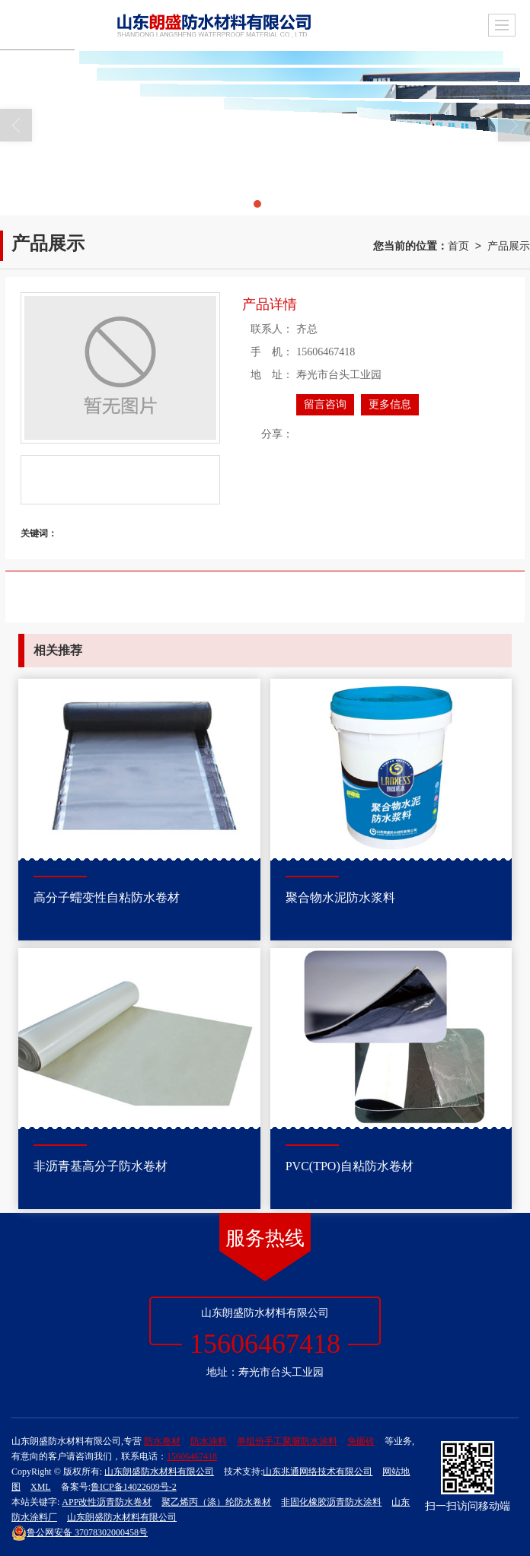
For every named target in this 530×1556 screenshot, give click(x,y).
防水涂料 (208, 1441)
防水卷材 (162, 1441)
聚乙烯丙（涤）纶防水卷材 (216, 1502)
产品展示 (508, 246)
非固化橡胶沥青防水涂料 (331, 1502)
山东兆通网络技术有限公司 (317, 1471)
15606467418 (192, 1456)
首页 (458, 246)
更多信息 (390, 404)
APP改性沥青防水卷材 (107, 1502)
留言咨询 (325, 404)
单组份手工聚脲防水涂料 (287, 1441)
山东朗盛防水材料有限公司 (159, 1471)
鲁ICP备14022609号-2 (134, 1486)
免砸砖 (361, 1441)
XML (40, 1486)
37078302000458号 (79, 1532)
